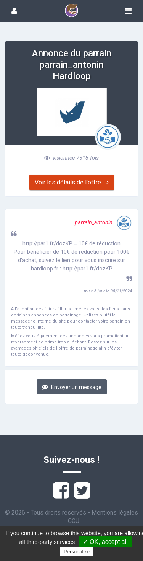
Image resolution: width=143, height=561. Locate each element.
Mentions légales (115, 512)
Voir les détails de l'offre (72, 182)
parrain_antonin (103, 222)
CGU (73, 520)
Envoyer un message (71, 387)
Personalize (77, 552)
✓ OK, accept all (105, 542)
